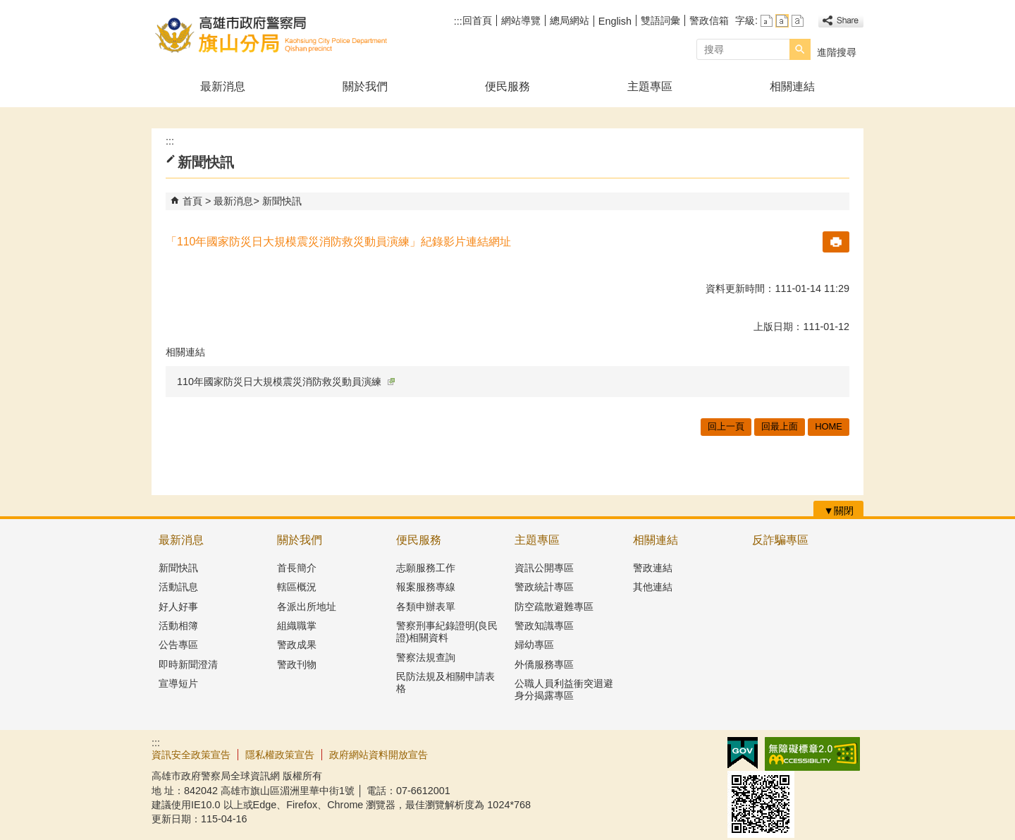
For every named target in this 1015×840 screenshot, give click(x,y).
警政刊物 (296, 664)
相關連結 (792, 86)
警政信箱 (709, 20)
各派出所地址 (306, 606)
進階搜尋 (836, 52)
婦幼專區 (534, 644)
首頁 (192, 201)
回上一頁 (726, 426)
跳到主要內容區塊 (7, 7)
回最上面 (779, 426)
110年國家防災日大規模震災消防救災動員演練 (286, 381)
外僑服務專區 (544, 664)
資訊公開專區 (544, 567)
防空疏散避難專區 (554, 606)
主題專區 (649, 86)
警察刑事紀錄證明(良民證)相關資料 (447, 631)
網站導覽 (521, 20)
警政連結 (652, 567)
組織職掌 (296, 625)
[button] (800, 49)
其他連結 (652, 586)
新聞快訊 (282, 201)
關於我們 (365, 86)
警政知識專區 (544, 625)
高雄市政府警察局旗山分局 (271, 34)
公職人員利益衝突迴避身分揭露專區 (564, 689)
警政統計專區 (544, 586)
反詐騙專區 (780, 540)
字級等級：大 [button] (798, 21)
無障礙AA (812, 754)
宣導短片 (178, 683)
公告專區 (178, 644)
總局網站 (569, 20)
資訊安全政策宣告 (191, 754)
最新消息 (222, 86)
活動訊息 (178, 586)
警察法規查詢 (425, 657)
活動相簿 (178, 625)
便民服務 (507, 86)
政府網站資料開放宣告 (378, 754)
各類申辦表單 (425, 606)
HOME (828, 426)
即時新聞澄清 (188, 664)
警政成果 (296, 644)
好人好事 (178, 606)
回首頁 (477, 20)
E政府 (742, 753)
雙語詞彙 (660, 20)
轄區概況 (296, 586)
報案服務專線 (425, 586)
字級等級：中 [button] (782, 21)
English (615, 21)
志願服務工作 (425, 567)
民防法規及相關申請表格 (445, 682)
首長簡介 (296, 567)
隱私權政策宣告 (279, 754)
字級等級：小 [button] (767, 21)
